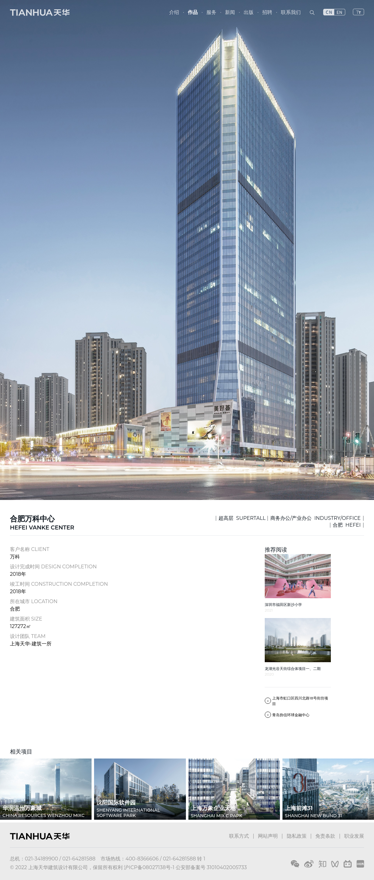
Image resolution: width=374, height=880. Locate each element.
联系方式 (239, 836)
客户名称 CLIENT (29, 549)
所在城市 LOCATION (33, 601)
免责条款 (325, 836)
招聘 (267, 12)
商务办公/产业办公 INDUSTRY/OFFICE (315, 518)
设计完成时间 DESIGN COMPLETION (53, 567)
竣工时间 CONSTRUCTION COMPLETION (59, 584)
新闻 (230, 12)
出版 (249, 12)
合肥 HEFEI (347, 525)
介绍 (174, 12)
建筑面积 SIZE (26, 619)
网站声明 (268, 836)
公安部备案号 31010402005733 (211, 867)
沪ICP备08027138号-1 (149, 867)
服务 (211, 12)
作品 (193, 12)
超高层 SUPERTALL (242, 518)
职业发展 (354, 836)
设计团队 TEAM (28, 636)
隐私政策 (297, 836)
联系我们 (291, 12)
